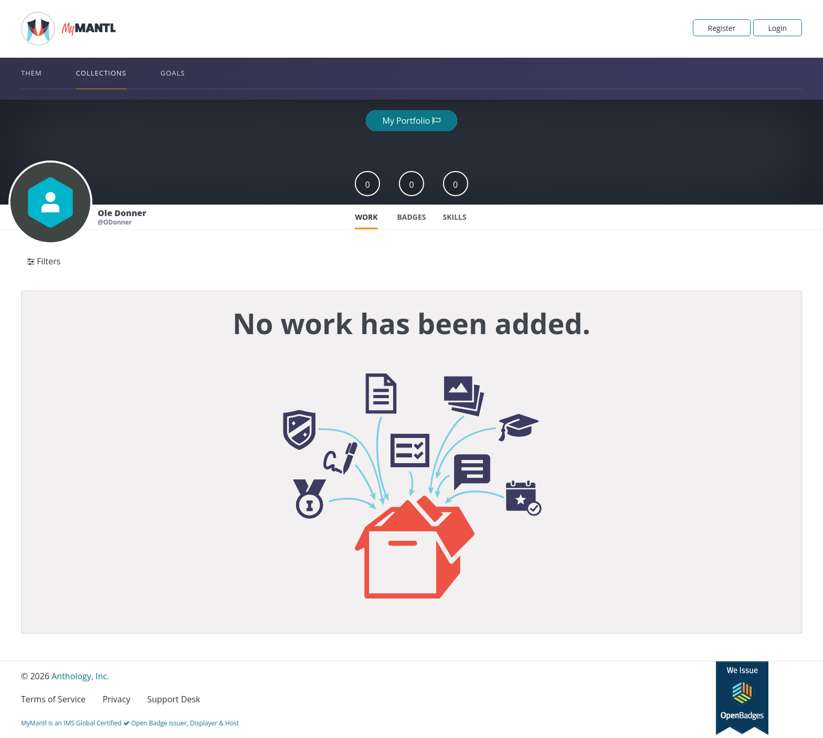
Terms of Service (53, 699)
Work (366, 217)
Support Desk (173, 699)
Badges (411, 217)
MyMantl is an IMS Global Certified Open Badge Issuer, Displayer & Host (130, 723)
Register (722, 28)
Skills (455, 217)
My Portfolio (412, 120)
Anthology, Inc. (80, 676)
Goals (173, 73)
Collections (101, 73)
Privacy (116, 699)
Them (31, 73)
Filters (43, 261)
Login (777, 28)
